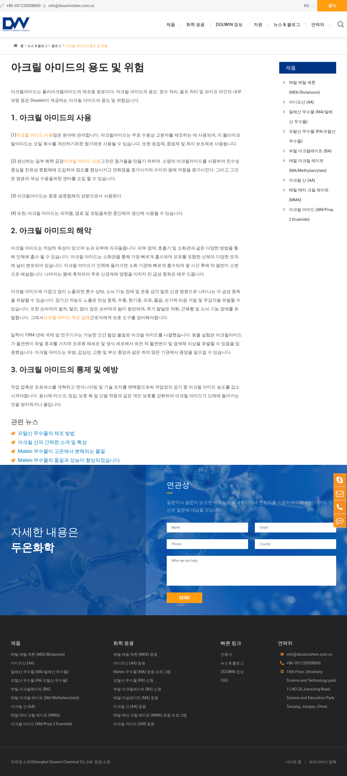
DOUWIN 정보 (229, 24)
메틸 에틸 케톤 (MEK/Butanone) (304, 87)
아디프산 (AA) (301, 102)
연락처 (317, 24)
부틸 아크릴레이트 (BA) (310, 151)
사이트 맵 (293, 762)
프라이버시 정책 (322, 762)
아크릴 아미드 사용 (34, 135)
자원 (258, 24)
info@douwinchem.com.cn (71, 6)
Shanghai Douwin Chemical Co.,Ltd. (62, 762)
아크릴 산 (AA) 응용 (129, 706)
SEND (184, 597)
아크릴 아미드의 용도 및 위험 (86, 46)
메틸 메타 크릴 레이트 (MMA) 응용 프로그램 (150, 715)
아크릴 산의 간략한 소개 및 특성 (52, 442)
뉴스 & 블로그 (287, 24)
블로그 (56, 46)
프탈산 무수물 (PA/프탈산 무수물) (312, 136)
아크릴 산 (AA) (302, 180)
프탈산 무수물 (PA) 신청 (133, 680)
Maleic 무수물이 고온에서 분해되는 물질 (61, 451)
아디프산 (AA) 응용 (129, 663)
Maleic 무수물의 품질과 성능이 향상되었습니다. (69, 460)
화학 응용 (195, 24)
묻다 (332, 6)
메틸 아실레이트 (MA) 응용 (135, 698)
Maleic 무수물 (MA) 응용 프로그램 (142, 672)
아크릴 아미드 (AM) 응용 (134, 724)
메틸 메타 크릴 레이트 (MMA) (309, 195)
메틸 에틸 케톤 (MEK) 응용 (135, 654)
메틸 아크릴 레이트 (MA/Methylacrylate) (308, 165)
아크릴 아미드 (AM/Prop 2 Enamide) (311, 214)
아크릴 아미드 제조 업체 (66, 317)
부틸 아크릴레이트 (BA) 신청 (137, 689)
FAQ (224, 680)
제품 (170, 24)
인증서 (226, 654)
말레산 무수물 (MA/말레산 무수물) (311, 116)
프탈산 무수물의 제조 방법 (46, 433)
